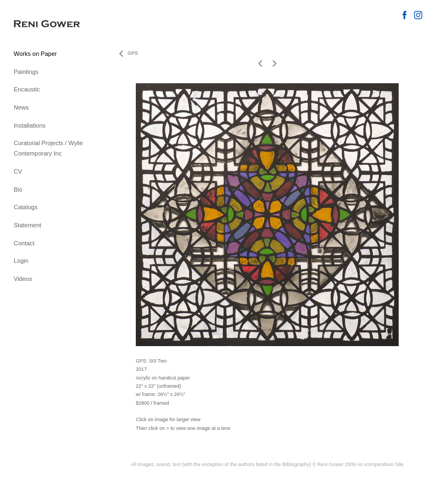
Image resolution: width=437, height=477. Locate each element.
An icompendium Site (380, 464)
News (21, 107)
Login (21, 260)
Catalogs (25, 207)
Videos (23, 278)
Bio (18, 189)
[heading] (41, 24)
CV (18, 171)
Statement (27, 225)
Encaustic (27, 89)
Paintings (26, 71)
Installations (29, 125)
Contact (24, 243)
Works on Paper (35, 53)
